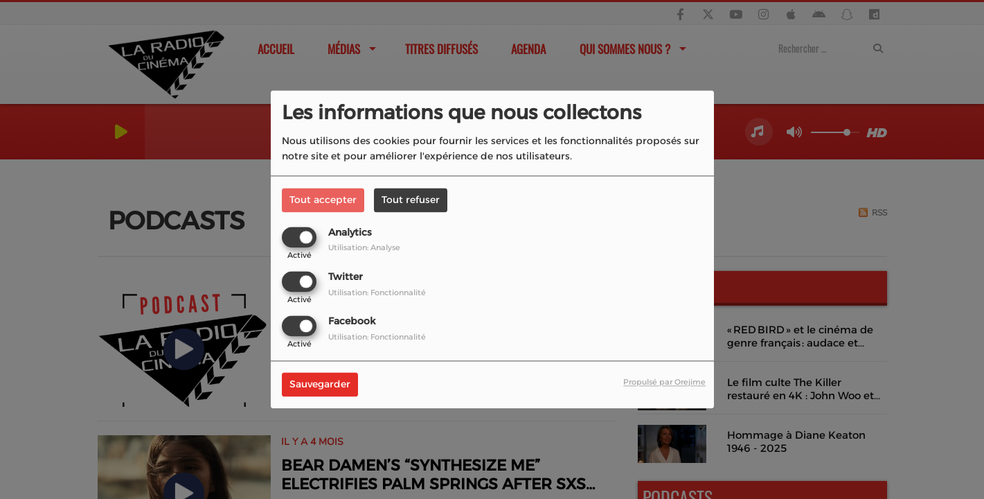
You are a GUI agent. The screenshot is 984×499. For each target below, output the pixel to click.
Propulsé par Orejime (664, 382)
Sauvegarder (319, 384)
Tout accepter (323, 199)
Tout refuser (411, 199)
